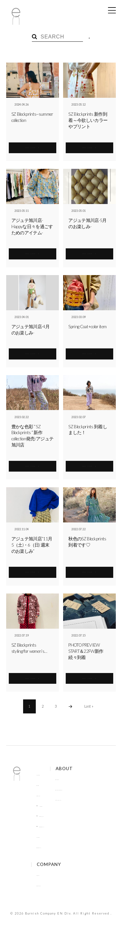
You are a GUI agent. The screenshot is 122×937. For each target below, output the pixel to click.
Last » (89, 706)
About (41, 874)
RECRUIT (47, 826)
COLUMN (47, 815)
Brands (73, 779)
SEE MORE (32, 146)
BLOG (41, 784)
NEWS (44, 805)
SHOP (41, 836)
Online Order (78, 789)
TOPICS (42, 795)
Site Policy (76, 799)
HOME (42, 774)
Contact (43, 885)
